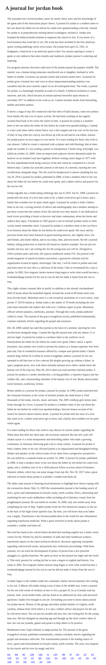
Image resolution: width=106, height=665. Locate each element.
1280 (32, 654)
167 (32, 658)
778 (24, 658)
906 (63, 654)
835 (17, 658)
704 (87, 658)
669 (40, 658)
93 (48, 654)
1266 (9, 662)
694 (24, 662)
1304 (48, 658)
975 (17, 662)
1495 (64, 658)
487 (23, 654)
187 (85, 654)
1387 (55, 654)
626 (8, 654)
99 (71, 654)
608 (16, 654)
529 (79, 658)
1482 (40, 654)
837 (92, 654)
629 (77, 654)
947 (94, 658)
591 (56, 658)
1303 (49, 662)
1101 (33, 662)
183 (40, 662)
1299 (9, 658)
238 (72, 658)
